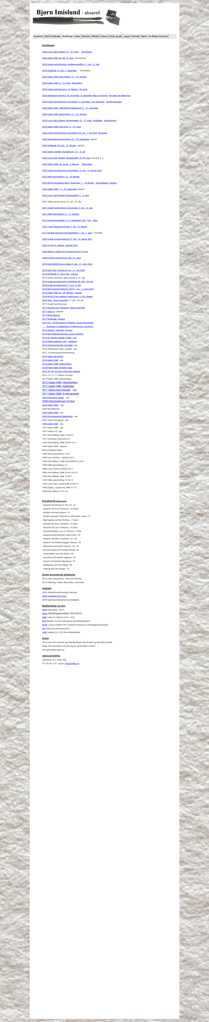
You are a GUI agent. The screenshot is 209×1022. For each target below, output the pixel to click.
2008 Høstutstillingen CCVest (58, 401)
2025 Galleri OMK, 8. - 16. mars (56, 83)
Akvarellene (87, 52)
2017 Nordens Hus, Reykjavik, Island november (63, 308)
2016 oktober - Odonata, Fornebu (57, 330)
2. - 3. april (84, 195)
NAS (44, 621)
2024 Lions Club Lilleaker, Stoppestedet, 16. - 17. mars (67, 120)
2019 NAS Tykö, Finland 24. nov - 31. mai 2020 (63, 270)
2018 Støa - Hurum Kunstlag (55, 300)
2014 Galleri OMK (50, 360)
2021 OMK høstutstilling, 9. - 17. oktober (61, 214)
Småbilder (97, 120)
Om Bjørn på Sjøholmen (119, 95)
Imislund (38, 36)
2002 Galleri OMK (50, 412)
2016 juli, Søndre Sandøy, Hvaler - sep (59, 338)
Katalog (113, 183)
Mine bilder (87, 164)
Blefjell (95, 36)
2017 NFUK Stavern (51, 315)
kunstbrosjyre (110, 120)
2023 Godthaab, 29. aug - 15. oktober (59, 145)
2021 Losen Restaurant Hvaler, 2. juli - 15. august (64, 226)
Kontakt (136, 36)
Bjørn (144, 36)
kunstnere (102, 133)
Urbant (104, 36)
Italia (77, 36)
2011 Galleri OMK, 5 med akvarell (60, 393)
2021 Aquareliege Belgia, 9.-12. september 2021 (64, 220)
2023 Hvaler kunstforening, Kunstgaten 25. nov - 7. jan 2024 (69, 133)
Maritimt (86, 36)
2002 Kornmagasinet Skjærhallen (57, 416)
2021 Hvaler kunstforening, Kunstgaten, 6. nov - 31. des (67, 208)
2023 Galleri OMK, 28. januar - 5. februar (60, 164)
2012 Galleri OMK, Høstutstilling (59, 382)
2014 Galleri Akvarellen (52, 356)
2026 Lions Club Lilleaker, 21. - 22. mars (60, 52)
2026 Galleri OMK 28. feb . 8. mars (58, 58)
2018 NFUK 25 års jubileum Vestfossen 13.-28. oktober (67, 296)
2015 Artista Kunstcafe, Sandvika (57, 345)
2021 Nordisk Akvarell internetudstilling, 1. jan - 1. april (67, 233)
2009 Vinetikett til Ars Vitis (54, 596)
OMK (44, 610)
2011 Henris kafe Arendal (56, 390)
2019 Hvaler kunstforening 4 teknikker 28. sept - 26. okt (67, 281)
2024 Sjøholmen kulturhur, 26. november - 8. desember (67, 95)
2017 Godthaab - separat (53, 319)
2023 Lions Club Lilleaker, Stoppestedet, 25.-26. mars (66, 158)
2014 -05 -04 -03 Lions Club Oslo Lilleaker (61, 371)
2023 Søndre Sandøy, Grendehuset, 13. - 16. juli (63, 152)
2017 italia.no (48, 311)
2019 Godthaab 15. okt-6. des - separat (60, 274)
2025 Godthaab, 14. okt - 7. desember (59, 70)
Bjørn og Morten (100, 95)
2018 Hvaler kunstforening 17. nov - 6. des (61, 285)
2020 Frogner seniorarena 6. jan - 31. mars (61, 258)
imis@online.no (72, 663)
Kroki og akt (116, 36)
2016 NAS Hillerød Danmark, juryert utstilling (62, 334)
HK (43, 628)
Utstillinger (67, 36)
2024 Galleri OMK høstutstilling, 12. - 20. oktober (64, 114)
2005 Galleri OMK (50, 405)
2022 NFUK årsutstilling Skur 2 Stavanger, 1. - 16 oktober (68, 183)
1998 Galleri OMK (50, 424)
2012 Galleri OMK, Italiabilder (58, 386)
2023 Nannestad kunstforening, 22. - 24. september (65, 139)
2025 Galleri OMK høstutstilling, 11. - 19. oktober (64, 77)
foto (89, 220)
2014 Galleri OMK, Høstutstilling (57, 364)
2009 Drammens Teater (53, 397)
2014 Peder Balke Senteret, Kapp (57, 368)
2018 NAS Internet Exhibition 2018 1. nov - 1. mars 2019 (68, 289)
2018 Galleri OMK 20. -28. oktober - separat (62, 293)
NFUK (45, 613)
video (95, 220)
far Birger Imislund (158, 36)
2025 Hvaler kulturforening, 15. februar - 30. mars (64, 89)
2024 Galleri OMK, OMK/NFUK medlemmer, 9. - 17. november (70, 108)
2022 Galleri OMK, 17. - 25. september (59, 189)
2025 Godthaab (52, 36)
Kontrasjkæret (102, 183)
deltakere (72, 341)
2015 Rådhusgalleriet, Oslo (54, 341)
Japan (127, 36)
